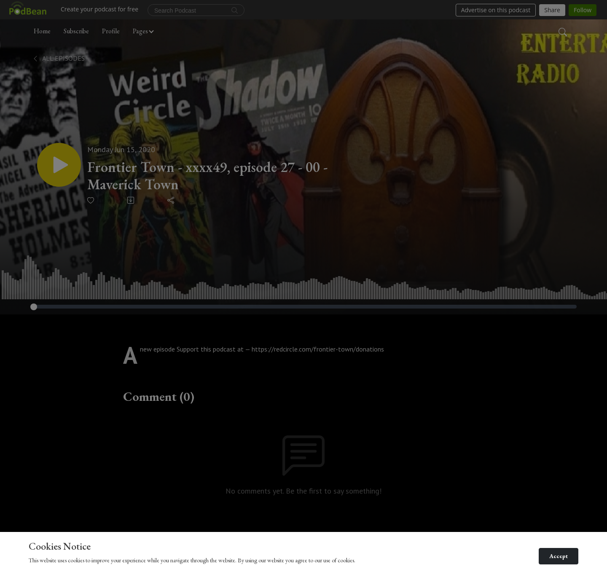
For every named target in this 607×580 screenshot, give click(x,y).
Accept (558, 556)
